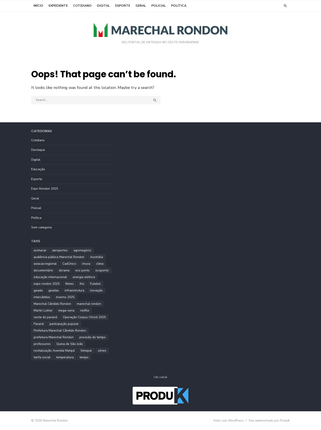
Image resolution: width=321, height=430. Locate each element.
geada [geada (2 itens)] (38, 290)
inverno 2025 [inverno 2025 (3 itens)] (65, 297)
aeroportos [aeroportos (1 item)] (60, 250)
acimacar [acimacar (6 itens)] (40, 250)
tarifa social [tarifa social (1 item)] (42, 357)
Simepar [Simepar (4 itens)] (86, 350)
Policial (158, 6)
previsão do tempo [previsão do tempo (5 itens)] (92, 337)
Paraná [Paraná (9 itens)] (39, 324)
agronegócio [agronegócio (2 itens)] (82, 250)
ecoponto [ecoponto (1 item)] (102, 270)
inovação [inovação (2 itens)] (96, 290)
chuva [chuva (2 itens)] (86, 264)
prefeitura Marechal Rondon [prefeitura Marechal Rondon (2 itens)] (54, 337)
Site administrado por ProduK (269, 420)
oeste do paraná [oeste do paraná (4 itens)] (45, 317)
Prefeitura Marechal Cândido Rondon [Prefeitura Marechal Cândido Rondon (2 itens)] (60, 330)
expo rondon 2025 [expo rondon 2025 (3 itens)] (47, 284)
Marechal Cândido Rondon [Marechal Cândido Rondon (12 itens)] (52, 304)
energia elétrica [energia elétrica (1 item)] (84, 277)
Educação (38, 169)
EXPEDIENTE (58, 6)
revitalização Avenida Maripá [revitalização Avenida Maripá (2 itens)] (54, 350)
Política (178, 6)
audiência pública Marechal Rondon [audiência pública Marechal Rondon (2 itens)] (59, 257)
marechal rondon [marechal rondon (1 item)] (89, 304)
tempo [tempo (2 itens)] (84, 357)
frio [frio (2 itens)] (82, 284)
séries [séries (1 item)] (102, 350)
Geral (141, 6)
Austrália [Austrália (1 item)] (96, 257)
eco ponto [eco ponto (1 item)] (82, 270)
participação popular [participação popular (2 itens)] (64, 324)
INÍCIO (38, 6)
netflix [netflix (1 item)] (84, 310)
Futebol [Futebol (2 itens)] (95, 284)
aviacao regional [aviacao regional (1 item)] (45, 264)
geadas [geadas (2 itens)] (53, 290)
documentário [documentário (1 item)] (43, 270)
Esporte (122, 6)
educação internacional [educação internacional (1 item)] (50, 277)
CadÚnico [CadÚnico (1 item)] (69, 264)
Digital (103, 6)
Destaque (38, 150)
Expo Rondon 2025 (44, 188)
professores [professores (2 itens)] (42, 344)
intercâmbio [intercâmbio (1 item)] (42, 297)
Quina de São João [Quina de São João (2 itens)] (69, 344)
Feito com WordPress (229, 420)
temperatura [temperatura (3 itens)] (65, 357)
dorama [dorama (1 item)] (64, 270)
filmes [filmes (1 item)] (69, 284)
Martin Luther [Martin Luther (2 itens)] (43, 310)
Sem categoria (41, 227)
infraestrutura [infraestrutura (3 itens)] (74, 290)
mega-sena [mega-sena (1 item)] (66, 310)
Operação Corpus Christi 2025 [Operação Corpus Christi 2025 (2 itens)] (84, 317)
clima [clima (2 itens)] (99, 264)
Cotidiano (82, 6)
